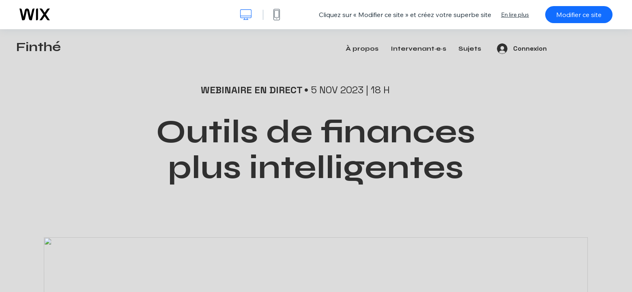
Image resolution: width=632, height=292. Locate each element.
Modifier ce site (579, 15)
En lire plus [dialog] (515, 14)
